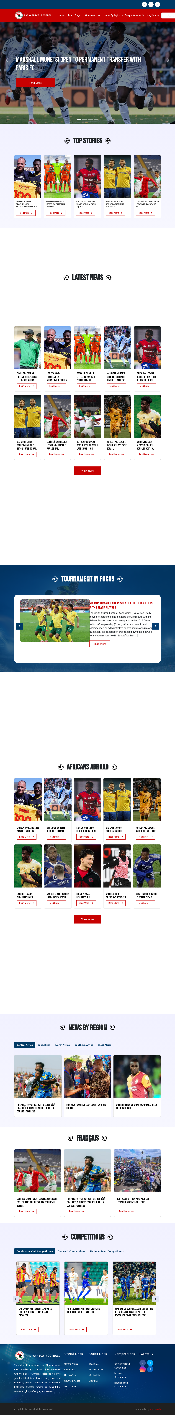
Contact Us (94, 1375)
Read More (35, 83)
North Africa (70, 1375)
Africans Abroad (92, 15)
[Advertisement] (22, 279)
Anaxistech (155, 1409)
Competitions (131, 15)
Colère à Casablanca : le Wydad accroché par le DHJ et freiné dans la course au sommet (37, 1202)
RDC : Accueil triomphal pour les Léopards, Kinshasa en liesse (133, 1200)
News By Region (112, 15)
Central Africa (71, 1364)
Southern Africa (72, 1381)
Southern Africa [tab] (84, 1044)
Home (61, 15)
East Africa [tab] (44, 1044)
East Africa (69, 1369)
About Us (93, 1381)
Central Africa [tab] (25, 1044)
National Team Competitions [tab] (107, 1251)
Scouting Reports (150, 15)
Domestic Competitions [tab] (71, 1251)
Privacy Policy (96, 1369)
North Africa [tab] (62, 1044)
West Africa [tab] (104, 1044)
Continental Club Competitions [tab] (35, 1251)
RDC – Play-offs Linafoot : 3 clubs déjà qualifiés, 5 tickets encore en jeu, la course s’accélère (86, 1202)
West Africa (70, 1386)
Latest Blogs (74, 15)
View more (87, 470)
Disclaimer (94, 1364)
